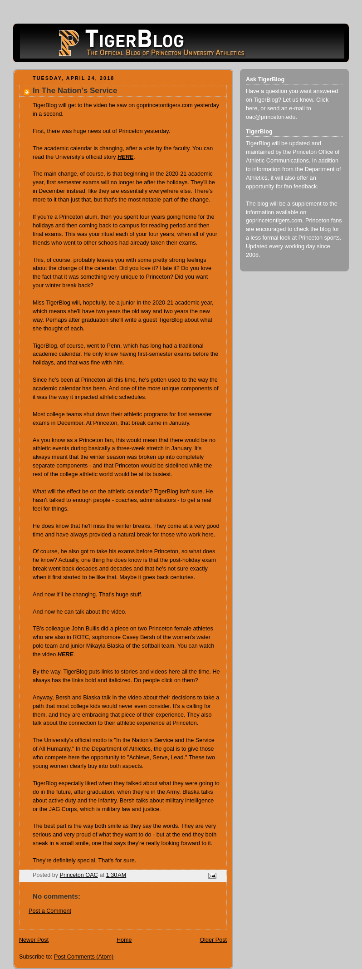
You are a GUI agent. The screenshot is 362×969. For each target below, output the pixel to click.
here (251, 108)
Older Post (213, 940)
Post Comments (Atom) (83, 957)
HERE (65, 654)
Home (124, 940)
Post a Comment (50, 911)
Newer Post (34, 940)
